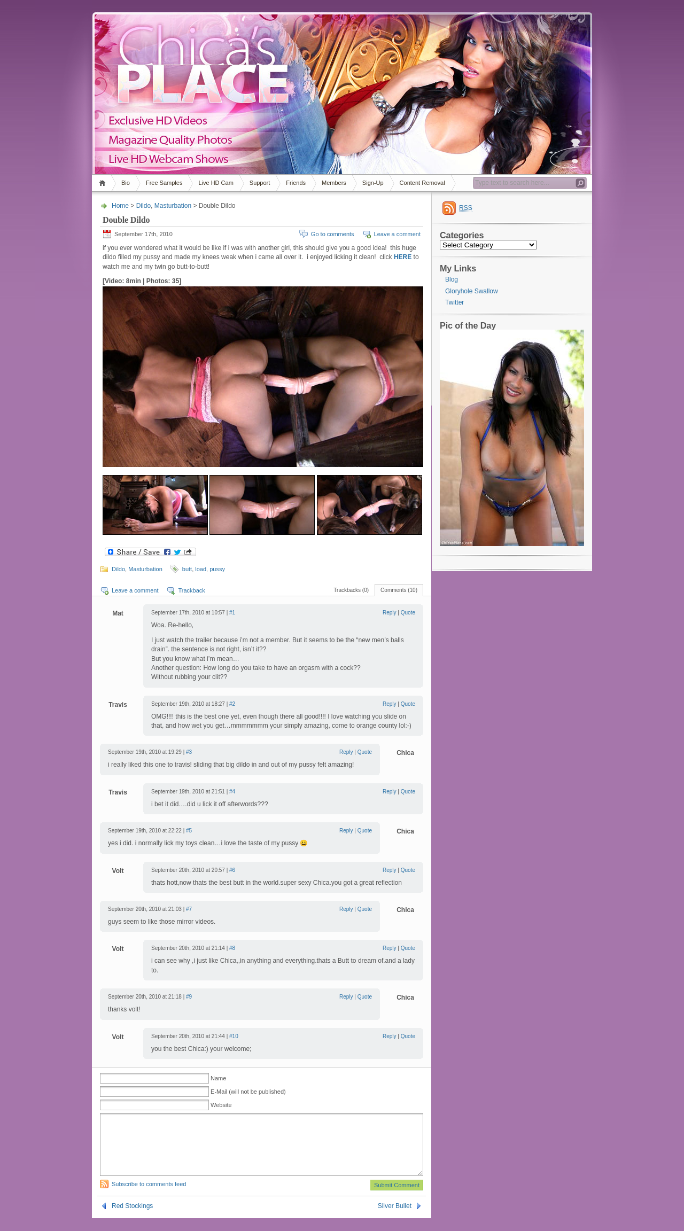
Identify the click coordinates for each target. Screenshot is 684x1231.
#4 (232, 791)
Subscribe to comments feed (149, 1197)
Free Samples (164, 183)
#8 (232, 948)
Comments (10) (398, 590)
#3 (189, 752)
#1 (232, 613)
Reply (390, 613)
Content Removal (422, 183)
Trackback (191, 590)
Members (334, 183)
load (200, 569)
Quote (408, 613)
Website (221, 1105)
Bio (125, 183)
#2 (232, 704)
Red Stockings (132, 1218)
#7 (189, 909)
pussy (217, 569)
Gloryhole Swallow (471, 291)
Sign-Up (373, 183)
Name (218, 1078)
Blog (451, 279)
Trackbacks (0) (351, 590)
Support (260, 183)
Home (104, 183)
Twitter (454, 302)
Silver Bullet (394, 1218)
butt (187, 569)
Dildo (143, 205)
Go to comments (332, 234)
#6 (232, 870)
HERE (402, 257)
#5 (189, 830)
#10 (233, 1036)
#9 (189, 997)
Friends (296, 183)
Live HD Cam (215, 183)
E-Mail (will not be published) (248, 1091)
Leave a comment (397, 234)
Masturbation (172, 205)
